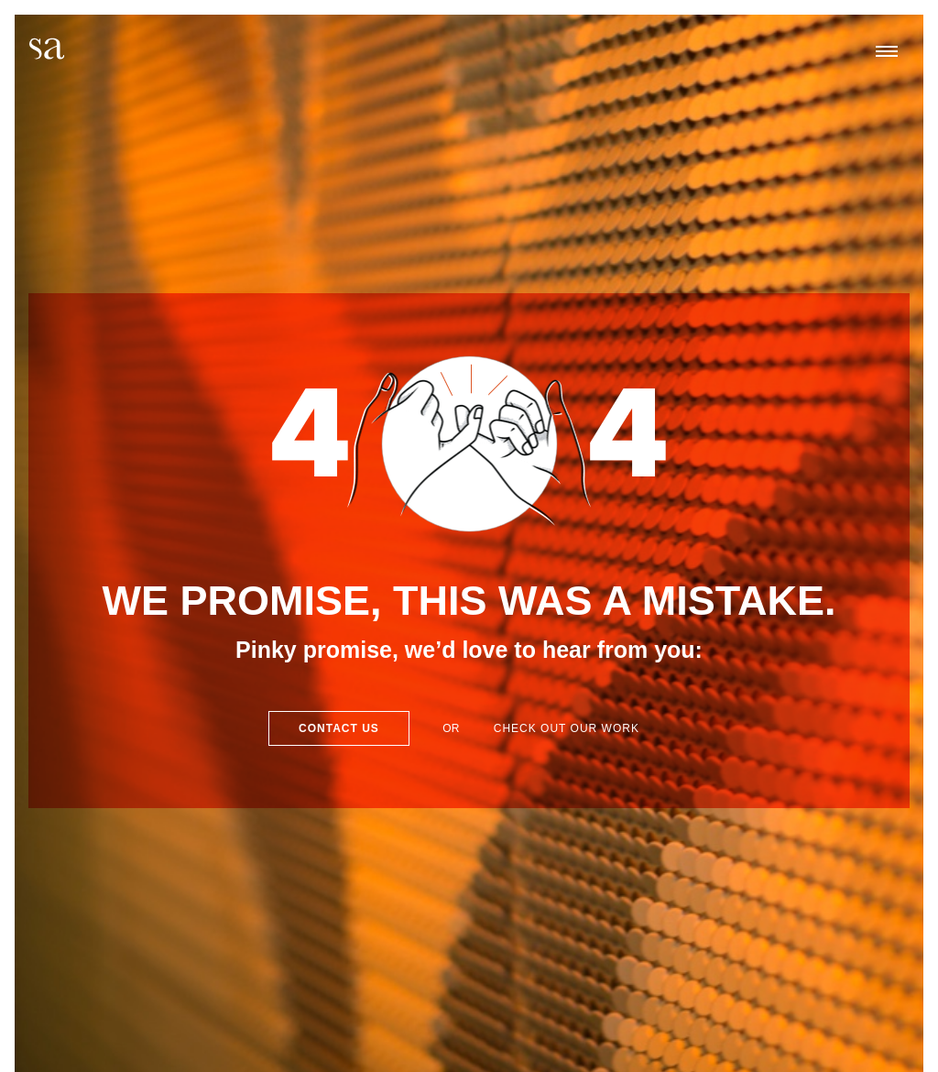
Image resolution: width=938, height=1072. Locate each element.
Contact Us (339, 728)
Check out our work (566, 728)
